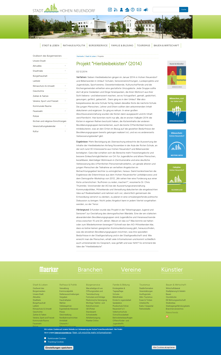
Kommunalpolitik (66, 291)
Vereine (131, 269)
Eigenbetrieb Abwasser (68, 309)
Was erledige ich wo (94, 288)
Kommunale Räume (42, 106)
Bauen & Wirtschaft (166, 45)
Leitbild (36, 81)
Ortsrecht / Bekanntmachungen (67, 325)
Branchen (90, 269)
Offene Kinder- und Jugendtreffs (121, 322)
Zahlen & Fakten (40, 96)
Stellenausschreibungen (69, 294)
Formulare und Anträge (95, 297)
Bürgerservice (98, 45)
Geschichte (38, 91)
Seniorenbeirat (118, 326)
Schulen (116, 294)
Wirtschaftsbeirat (173, 288)
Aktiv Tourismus (145, 297)
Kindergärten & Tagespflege (119, 289)
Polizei (36, 116)
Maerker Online (92, 321)
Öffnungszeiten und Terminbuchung (94, 292)
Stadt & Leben (50, 45)
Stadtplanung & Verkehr (175, 291)
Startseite (80, 56)
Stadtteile (38, 71)
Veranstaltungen (146, 291)
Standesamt (91, 312)
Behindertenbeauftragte (122, 318)
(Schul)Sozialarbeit (120, 315)
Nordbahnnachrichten (68, 318)
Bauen (168, 294)
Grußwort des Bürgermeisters (47, 56)
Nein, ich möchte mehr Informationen (92, 334)
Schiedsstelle (91, 315)
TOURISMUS (143, 45)
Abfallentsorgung (93, 318)
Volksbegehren (65, 306)
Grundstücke (171, 297)
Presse (62, 312)
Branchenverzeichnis (174, 309)
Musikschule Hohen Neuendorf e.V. (121, 307)
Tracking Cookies (56, 343)
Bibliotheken (118, 297)
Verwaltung (64, 288)
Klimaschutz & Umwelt (44, 86)
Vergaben (63, 297)
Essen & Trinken (145, 300)
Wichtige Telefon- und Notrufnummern (95, 304)
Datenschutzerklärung (62, 334)
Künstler (172, 269)
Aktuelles (37, 66)
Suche (183, 9)
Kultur (36, 131)
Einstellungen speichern (58, 349)
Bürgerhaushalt (40, 76)
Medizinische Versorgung (96, 300)
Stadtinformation (146, 288)
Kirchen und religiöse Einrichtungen (49, 121)
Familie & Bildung (122, 45)
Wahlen (62, 303)
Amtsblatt (63, 321)
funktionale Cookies (57, 340)
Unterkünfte (144, 303)
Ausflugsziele (144, 294)
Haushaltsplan (65, 300)
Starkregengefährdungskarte (177, 306)
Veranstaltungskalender (44, 126)
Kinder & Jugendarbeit (122, 300)
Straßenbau (170, 303)
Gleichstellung (65, 315)
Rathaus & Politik (74, 45)
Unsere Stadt (39, 61)
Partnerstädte (144, 309)
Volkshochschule (120, 312)
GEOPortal (90, 309)
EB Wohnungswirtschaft (176, 300)
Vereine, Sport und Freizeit (45, 101)
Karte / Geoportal (146, 306)
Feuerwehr (38, 111)
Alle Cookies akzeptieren (164, 349)
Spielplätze (117, 303)
